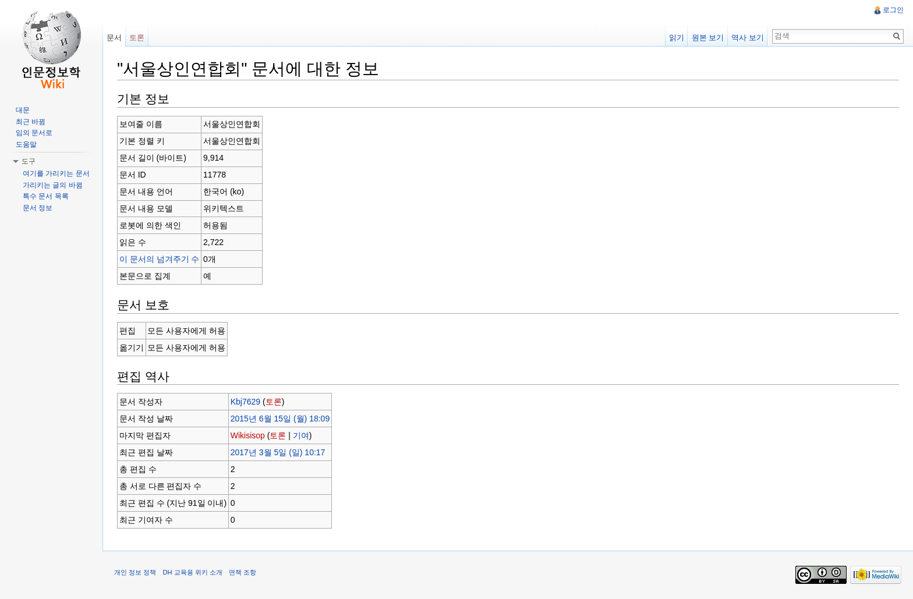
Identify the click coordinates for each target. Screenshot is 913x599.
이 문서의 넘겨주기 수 (159, 259)
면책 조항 (242, 572)
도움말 (26, 144)
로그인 (893, 10)
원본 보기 (708, 37)
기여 (301, 435)
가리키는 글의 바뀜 (53, 185)
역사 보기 (747, 37)
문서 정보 (37, 208)
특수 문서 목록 (46, 196)
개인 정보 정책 (135, 572)
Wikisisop (248, 435)
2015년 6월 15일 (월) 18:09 (280, 418)
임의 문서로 (34, 133)
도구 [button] (29, 161)
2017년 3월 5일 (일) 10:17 (278, 452)
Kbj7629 (245, 401)
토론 (274, 401)
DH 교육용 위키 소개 (192, 572)
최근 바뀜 (30, 122)
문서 (114, 37)
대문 (23, 110)
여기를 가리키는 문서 (56, 173)
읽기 (676, 37)
